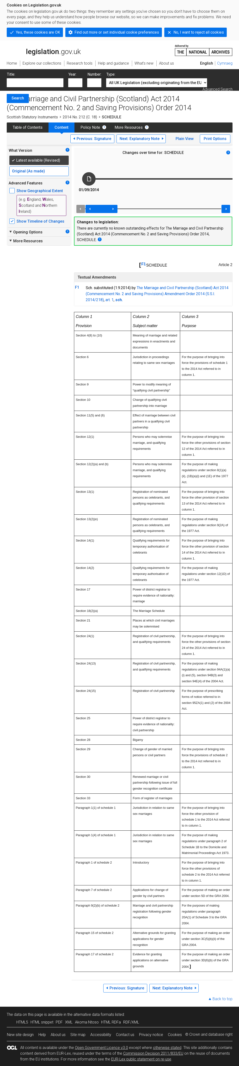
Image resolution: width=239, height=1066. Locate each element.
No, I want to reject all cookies (198, 32)
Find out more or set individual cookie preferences (116, 32)
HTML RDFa (111, 1022)
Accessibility (100, 1034)
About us (58, 1034)
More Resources (129, 127)
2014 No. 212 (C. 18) (80, 117)
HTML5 (22, 1022)
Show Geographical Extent (40, 191)
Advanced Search (217, 89)
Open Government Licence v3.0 (101, 1047)
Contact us (125, 1034)
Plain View (185, 138)
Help (42, 1034)
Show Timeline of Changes (40, 221)
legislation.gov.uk (44, 50)
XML (69, 1022)
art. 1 (109, 300)
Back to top (223, 999)
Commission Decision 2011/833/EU (153, 1053)
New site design (20, 1034)
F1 (143, 264)
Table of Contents (28, 127)
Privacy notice (151, 1034)
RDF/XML (131, 1022)
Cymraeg (225, 63)
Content (61, 127)
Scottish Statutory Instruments (32, 117)
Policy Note (90, 127)
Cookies (175, 1034)
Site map (78, 1034)
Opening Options (26, 232)
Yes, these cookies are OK (38, 32)
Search (18, 98)
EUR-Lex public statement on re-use (141, 1059)
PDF (59, 1022)
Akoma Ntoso (87, 1022)
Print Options (215, 138)
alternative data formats (94, 1014)
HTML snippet (42, 1022)
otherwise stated (167, 1047)
